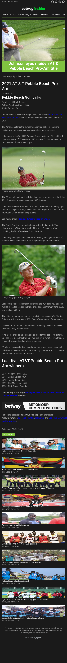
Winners (44, 14)
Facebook (22, 418)
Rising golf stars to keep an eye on (34, 219)
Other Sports (55, 14)
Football (13, 14)
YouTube (53, 418)
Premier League (24, 14)
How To (36, 14)
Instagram (39, 418)
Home (5, 14)
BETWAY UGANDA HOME (10, 2)
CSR (63, 14)
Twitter (31, 418)
